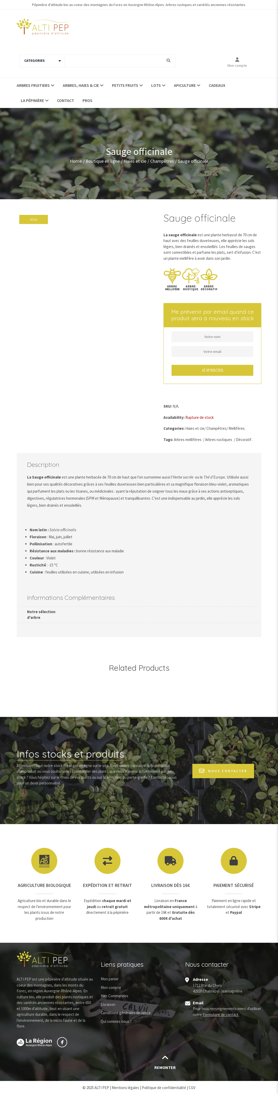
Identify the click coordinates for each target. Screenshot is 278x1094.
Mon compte (237, 65)
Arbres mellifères (187, 439)
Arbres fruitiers (33, 85)
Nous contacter (223, 771)
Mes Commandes (114, 995)
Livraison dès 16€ (170, 885)
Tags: (168, 439)
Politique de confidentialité (164, 1087)
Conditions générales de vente (126, 1012)
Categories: (174, 428)
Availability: (174, 417)
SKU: (167, 406)
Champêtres (162, 161)
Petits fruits (125, 85)
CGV (192, 1087)
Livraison (108, 1004)
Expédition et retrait (107, 885)
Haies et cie (135, 161)
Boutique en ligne (103, 161)
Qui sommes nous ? (116, 1021)
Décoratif (243, 439)
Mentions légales (125, 1087)
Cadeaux (217, 85)
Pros (87, 100)
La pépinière (32, 100)
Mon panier (110, 978)
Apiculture (185, 85)
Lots (156, 85)
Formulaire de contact (220, 1014)
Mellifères (237, 428)
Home (76, 161)
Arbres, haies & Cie (81, 85)
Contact (65, 100)
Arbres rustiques (218, 439)
